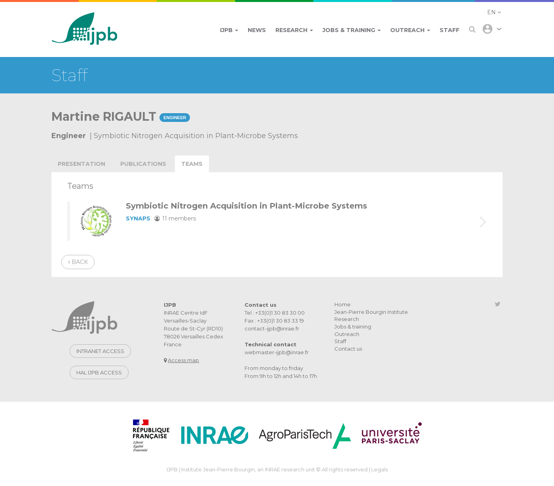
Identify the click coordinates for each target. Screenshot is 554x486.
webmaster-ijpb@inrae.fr (277, 352)
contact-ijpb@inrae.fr (272, 328)
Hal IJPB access (99, 372)
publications (143, 163)
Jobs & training (352, 326)
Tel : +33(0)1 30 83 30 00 (275, 312)
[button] (494, 12)
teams (192, 163)
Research (346, 319)
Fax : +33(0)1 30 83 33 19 (274, 320)
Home (342, 304)
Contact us (348, 349)
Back (78, 262)
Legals (379, 469)
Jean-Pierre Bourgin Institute (371, 312)
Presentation (81, 163)
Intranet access (100, 351)
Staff (340, 341)
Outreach (346, 334)
